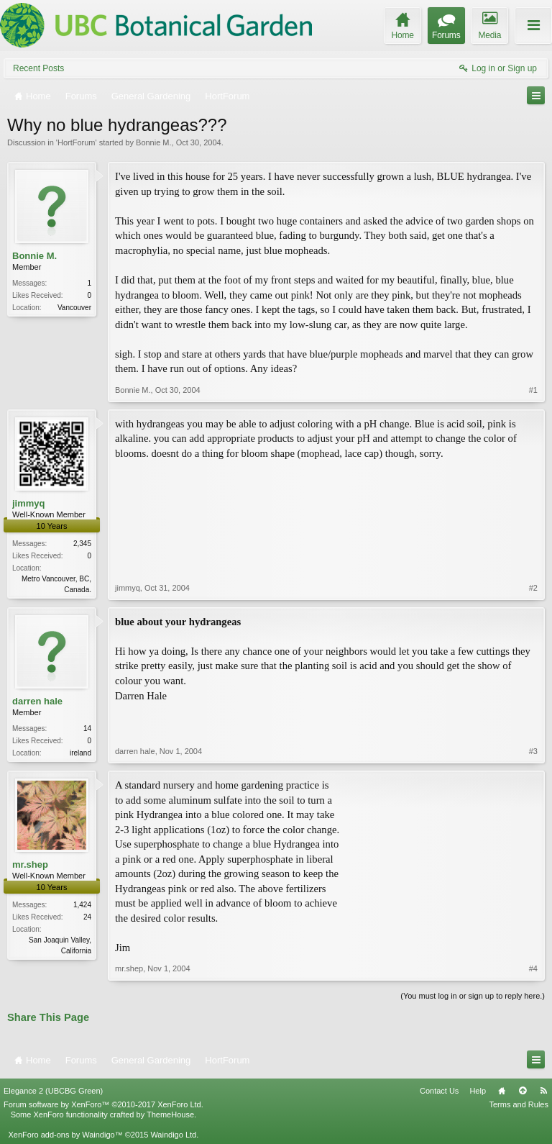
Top (523, 1091)
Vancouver (74, 308)
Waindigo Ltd (173, 1134)
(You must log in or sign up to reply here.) (472, 995)
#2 (533, 588)
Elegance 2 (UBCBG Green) (53, 1090)
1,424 (82, 905)
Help (477, 1090)
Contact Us (439, 1090)
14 (87, 728)
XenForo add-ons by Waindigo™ (65, 1134)
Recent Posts (38, 68)
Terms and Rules (518, 1104)
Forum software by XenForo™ (103, 1104)
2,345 (82, 544)
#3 (533, 751)
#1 (533, 390)
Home (502, 1091)
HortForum (77, 142)
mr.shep (30, 864)
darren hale (37, 701)
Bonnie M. (154, 142)
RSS (543, 1091)
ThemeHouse (170, 1114)
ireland (80, 753)
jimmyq (28, 503)
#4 (533, 968)
